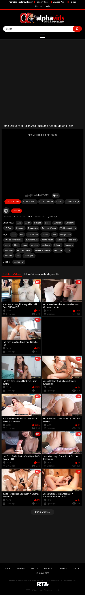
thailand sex (32, 235)
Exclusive (70, 223)
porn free (9, 256)
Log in (47, 6)
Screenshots (46, 202)
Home (8, 568)
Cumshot (57, 223)
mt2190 (16, 211)
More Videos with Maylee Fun (42, 274)
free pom (58, 250)
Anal (19, 223)
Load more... (42, 512)
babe (25, 245)
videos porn (29, 256)
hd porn (58, 245)
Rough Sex (33, 228)
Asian (27, 223)
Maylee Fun (19, 262)
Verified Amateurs (68, 228)
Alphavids (39, 590)
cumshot (34, 245)
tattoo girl (61, 240)
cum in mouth (32, 240)
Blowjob (37, 223)
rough (7, 245)
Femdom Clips (41, 2)
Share (59, 202)
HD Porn (8, 228)
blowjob (45, 235)
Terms (63, 568)
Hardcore (20, 228)
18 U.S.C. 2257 (42, 573)
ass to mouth (47, 240)
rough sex (9, 250)
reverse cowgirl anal (13, 240)
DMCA (76, 568)
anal (54, 235)
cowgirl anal (65, 235)
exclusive (46, 245)
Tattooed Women (49, 228)
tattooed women (24, 250)
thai (21, 235)
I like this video (26, 195)
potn (68, 250)
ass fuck (72, 240)
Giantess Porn (58, 2)
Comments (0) (72, 202)
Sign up (38, 6)
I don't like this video (30, 195)
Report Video (29, 202)
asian (13, 235)
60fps (16, 245)
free (18, 256)
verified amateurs (42, 250)
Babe (47, 223)
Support (49, 568)
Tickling (73, 2)
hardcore (69, 245)
